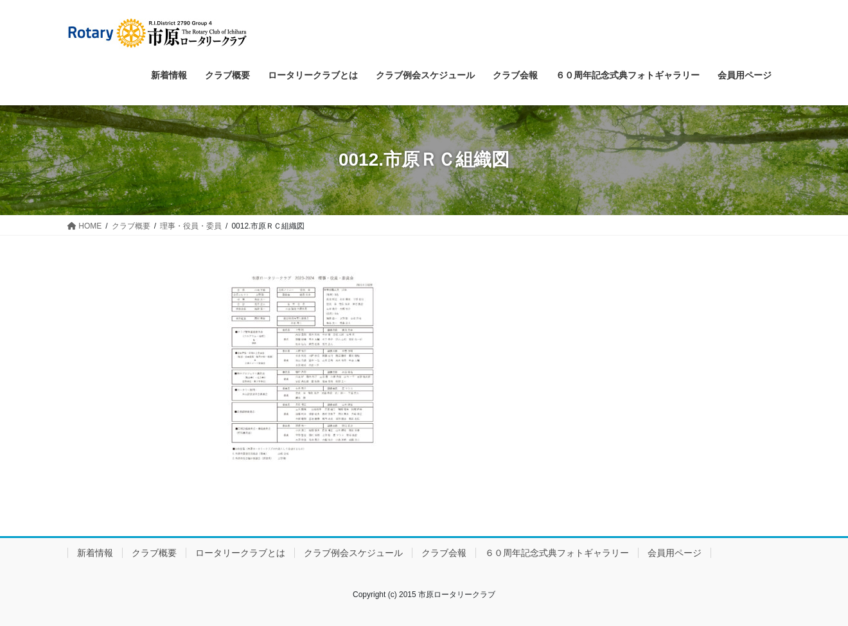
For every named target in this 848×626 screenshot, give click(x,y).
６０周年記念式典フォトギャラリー (557, 553)
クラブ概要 (154, 553)
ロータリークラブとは (240, 553)
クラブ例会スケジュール (353, 553)
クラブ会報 (443, 553)
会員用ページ (675, 553)
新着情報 (95, 553)
